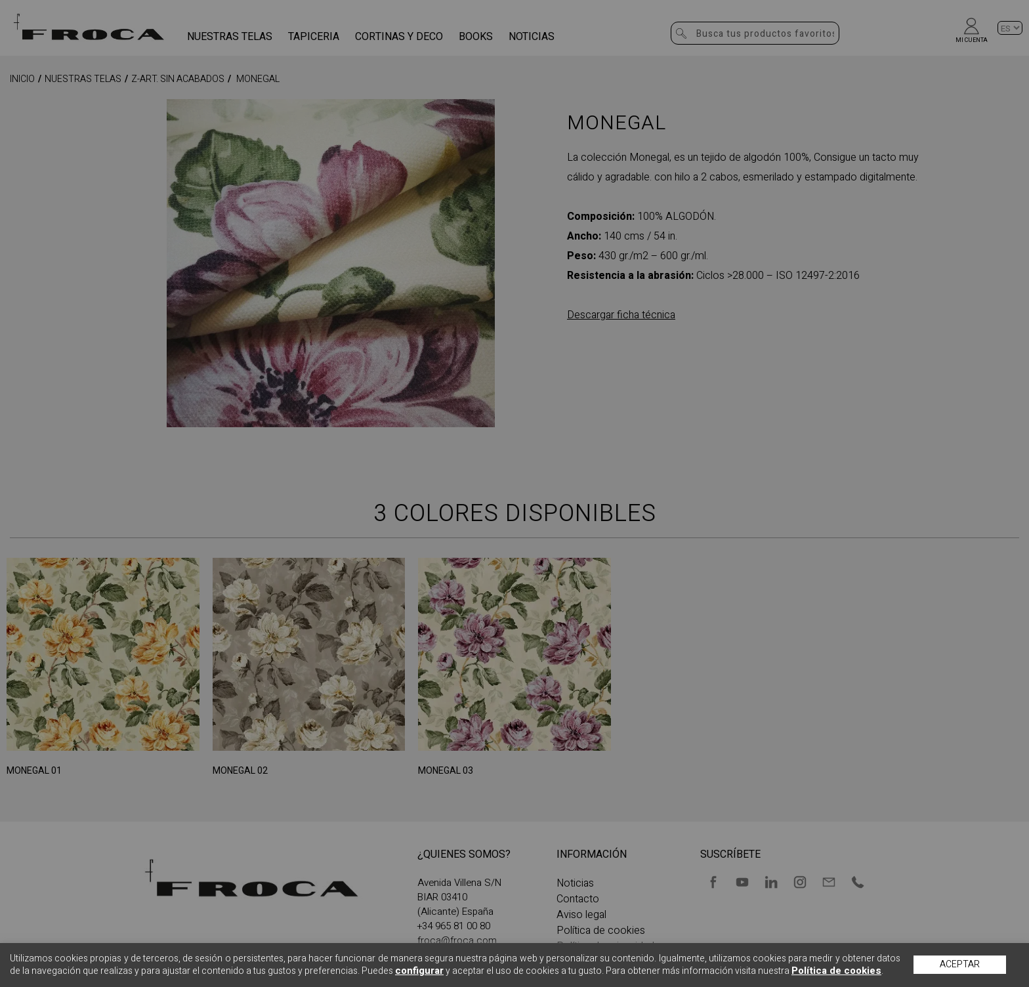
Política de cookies (836, 970)
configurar (419, 970)
